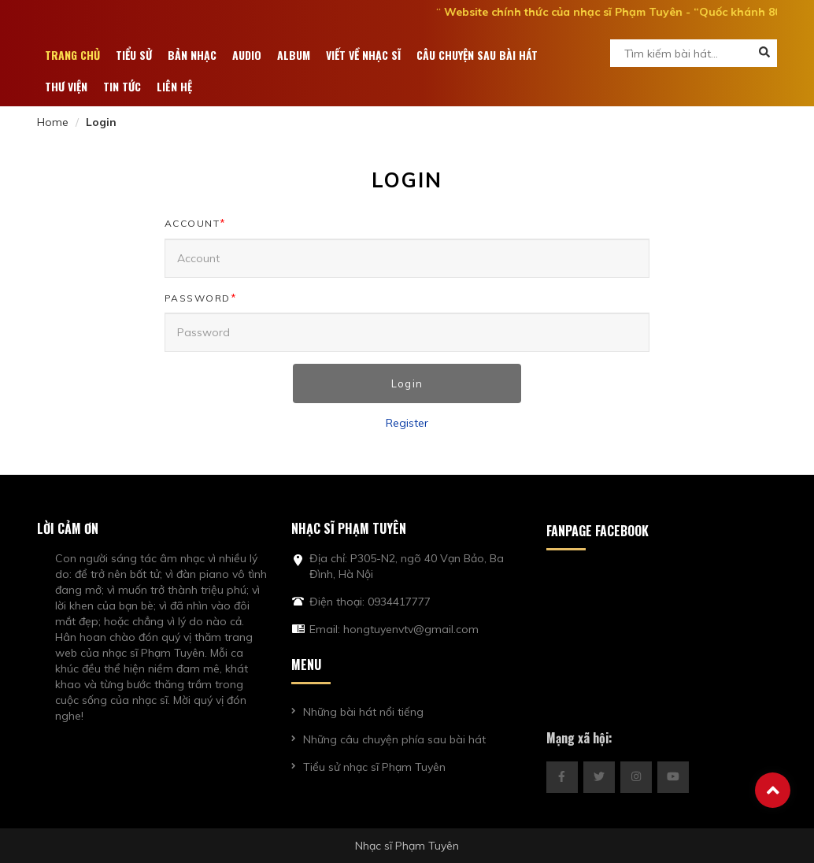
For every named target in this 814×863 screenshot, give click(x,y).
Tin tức (122, 86)
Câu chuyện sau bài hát (477, 54)
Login (407, 383)
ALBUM (293, 54)
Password (201, 297)
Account (196, 223)
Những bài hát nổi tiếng (363, 712)
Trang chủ (72, 54)
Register (407, 423)
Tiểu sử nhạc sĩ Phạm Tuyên (374, 767)
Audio (246, 54)
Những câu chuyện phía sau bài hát (394, 739)
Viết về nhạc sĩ (363, 54)
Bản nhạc (192, 54)
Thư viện (66, 86)
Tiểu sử (134, 54)
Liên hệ (174, 86)
